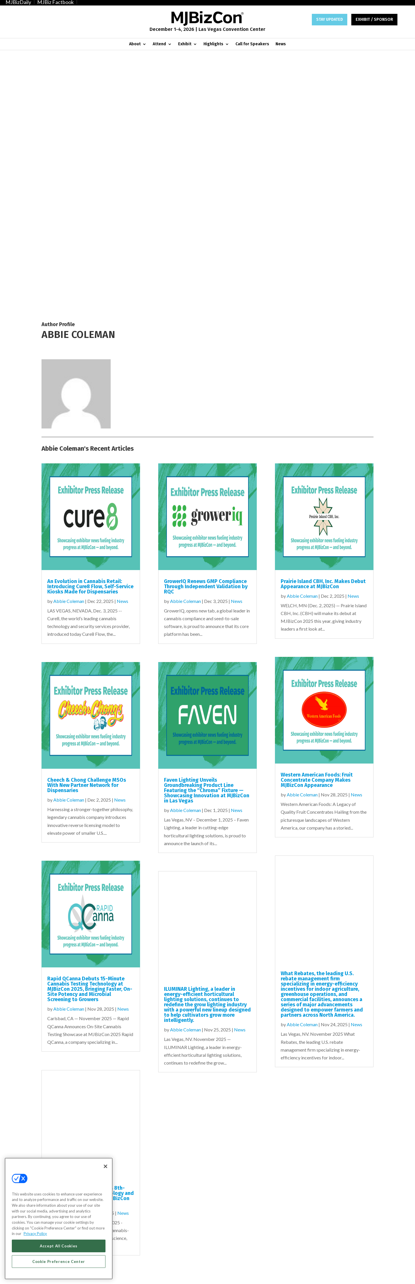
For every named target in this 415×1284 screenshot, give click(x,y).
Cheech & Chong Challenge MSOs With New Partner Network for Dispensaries (86, 523)
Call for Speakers (252, 44)
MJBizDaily (18, 2)
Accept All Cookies (59, 1246)
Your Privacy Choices (280, 1274)
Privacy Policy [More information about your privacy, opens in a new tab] (35, 1233)
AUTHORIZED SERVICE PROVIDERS (165, 1274)
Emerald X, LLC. (319, 1247)
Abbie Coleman (68, 338)
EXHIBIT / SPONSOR (374, 19)
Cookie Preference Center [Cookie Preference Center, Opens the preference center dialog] (58, 1261)
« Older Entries (56, 1006)
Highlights (213, 44)
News (281, 44)
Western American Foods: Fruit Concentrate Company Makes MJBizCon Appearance (317, 518)
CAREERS (124, 1274)
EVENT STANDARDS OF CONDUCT (227, 1274)
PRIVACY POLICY (356, 1274)
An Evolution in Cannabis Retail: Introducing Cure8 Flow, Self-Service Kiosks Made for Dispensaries (90, 324)
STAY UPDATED (329, 19)
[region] (59, 1218)
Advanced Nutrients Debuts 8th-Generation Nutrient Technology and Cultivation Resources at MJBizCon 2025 (90, 933)
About (135, 44)
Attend (159, 44)
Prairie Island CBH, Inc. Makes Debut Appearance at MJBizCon (323, 321)
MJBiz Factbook (55, 2)
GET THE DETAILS (295, 1173)
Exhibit (184, 44)
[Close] (105, 1166)
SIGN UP (120, 1173)
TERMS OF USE (326, 1274)
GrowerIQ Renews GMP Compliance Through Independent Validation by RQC (206, 324)
